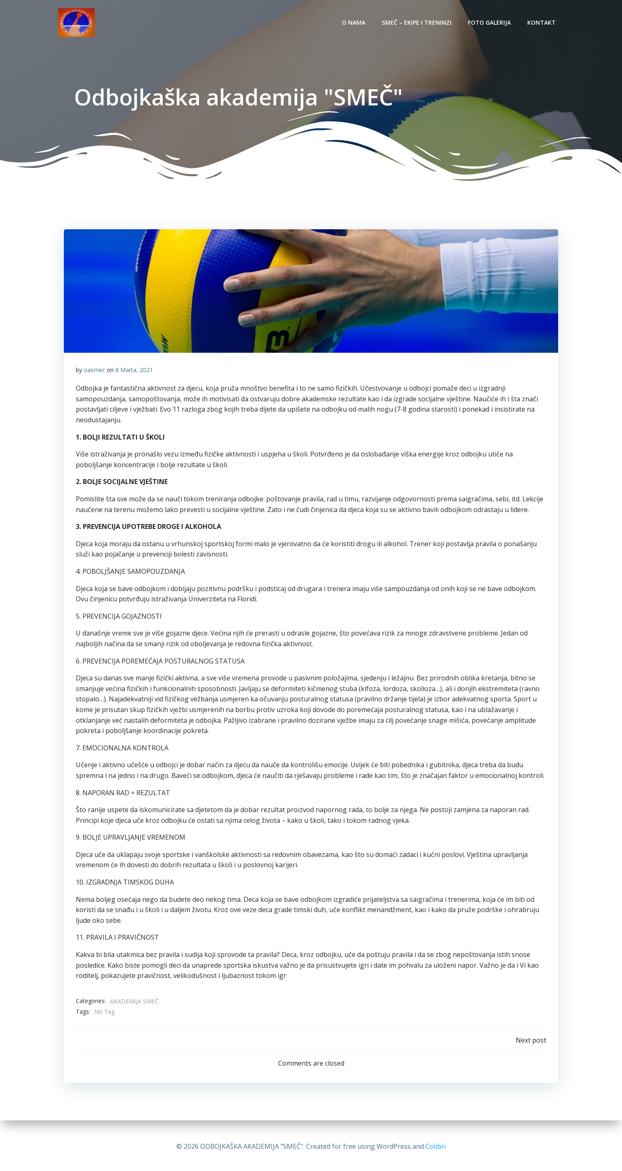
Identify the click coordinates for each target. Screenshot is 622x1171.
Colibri (436, 1146)
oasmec (94, 371)
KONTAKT (542, 22)
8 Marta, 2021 (134, 371)
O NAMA (354, 22)
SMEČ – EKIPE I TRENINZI (417, 22)
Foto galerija (490, 22)
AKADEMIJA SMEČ (134, 1002)
